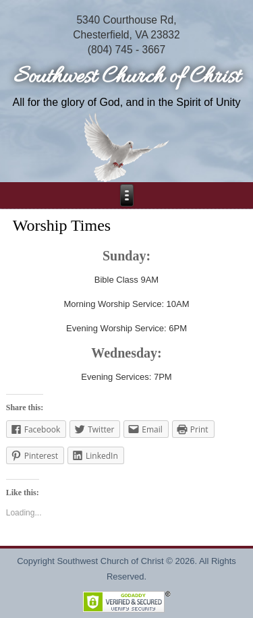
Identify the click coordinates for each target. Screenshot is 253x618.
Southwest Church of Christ (126, 77)
